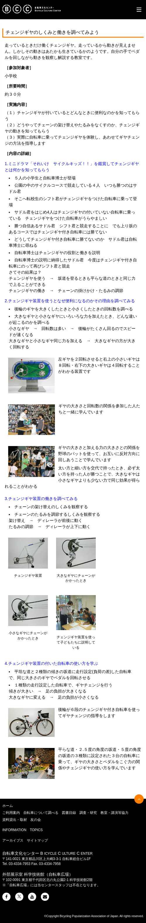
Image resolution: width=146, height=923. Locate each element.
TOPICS (36, 830)
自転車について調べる (40, 813)
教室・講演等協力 (114, 813)
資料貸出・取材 (14, 820)
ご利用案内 (11, 813)
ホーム (7, 806)
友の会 (35, 820)
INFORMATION (14, 830)
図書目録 (69, 813)
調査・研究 (88, 813)
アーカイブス (12, 840)
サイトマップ (37, 840)
